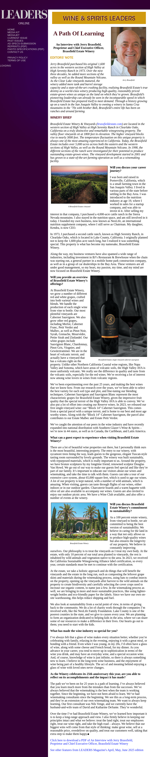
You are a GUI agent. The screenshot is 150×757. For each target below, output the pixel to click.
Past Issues (15, 40)
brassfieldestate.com (109, 124)
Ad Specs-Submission (22, 43)
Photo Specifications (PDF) (26, 49)
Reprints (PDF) (17, 46)
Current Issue (17, 38)
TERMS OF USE (17, 60)
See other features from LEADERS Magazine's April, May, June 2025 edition (96, 750)
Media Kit (14, 32)
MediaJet (14, 35)
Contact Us (15, 52)
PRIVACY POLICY (18, 57)
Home (11, 29)
